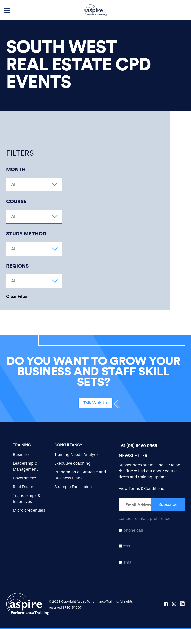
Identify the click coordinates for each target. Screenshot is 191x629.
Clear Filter (17, 296)
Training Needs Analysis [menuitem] (76, 454)
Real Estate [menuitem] (23, 486)
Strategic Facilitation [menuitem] (73, 486)
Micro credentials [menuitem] (29, 510)
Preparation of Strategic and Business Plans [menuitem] (80, 475)
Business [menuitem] (21, 454)
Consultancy (68, 445)
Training (22, 445)
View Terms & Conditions (141, 488)
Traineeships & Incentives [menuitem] (26, 498)
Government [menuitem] (24, 478)
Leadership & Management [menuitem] (25, 466)
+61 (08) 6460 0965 (138, 445)
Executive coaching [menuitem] (72, 463)
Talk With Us (95, 403)
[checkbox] (152, 546)
